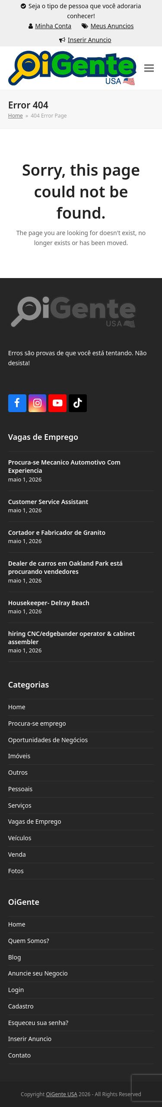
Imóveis (19, 756)
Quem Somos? (28, 941)
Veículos (20, 838)
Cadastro (21, 1006)
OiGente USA (61, 1094)
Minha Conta (53, 26)
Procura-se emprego (37, 723)
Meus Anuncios (111, 26)
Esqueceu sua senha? (38, 1023)
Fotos (16, 871)
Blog (14, 957)
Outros (18, 772)
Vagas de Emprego (34, 821)
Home (16, 707)
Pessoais (20, 789)
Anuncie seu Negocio (38, 973)
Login (16, 990)
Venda (17, 854)
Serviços (20, 805)
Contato (19, 1055)
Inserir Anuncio (89, 40)
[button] (149, 68)
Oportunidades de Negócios (48, 740)
